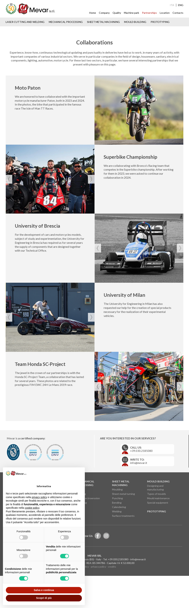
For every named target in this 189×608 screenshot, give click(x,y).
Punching (117, 534)
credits (112, 603)
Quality (117, 12)
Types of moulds (156, 530)
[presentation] (9, 221)
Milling (80, 525)
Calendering (119, 543)
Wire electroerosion (88, 534)
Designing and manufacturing (155, 524)
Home (92, 12)
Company (104, 12)
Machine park (131, 12)
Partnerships (149, 12)
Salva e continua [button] (44, 590)
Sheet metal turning (123, 530)
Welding (117, 547)
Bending (117, 539)
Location (165, 12)
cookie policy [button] (32, 507)
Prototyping (160, 21)
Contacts (178, 12)
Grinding (82, 539)
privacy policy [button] (39, 497)
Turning (81, 530)
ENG (180, 5)
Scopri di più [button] (44, 597)
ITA (172, 5)
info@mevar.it (138, 595)
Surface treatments (123, 552)
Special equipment (157, 539)
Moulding (117, 525)
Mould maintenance (158, 534)
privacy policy (98, 603)
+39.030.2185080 (118, 595)
